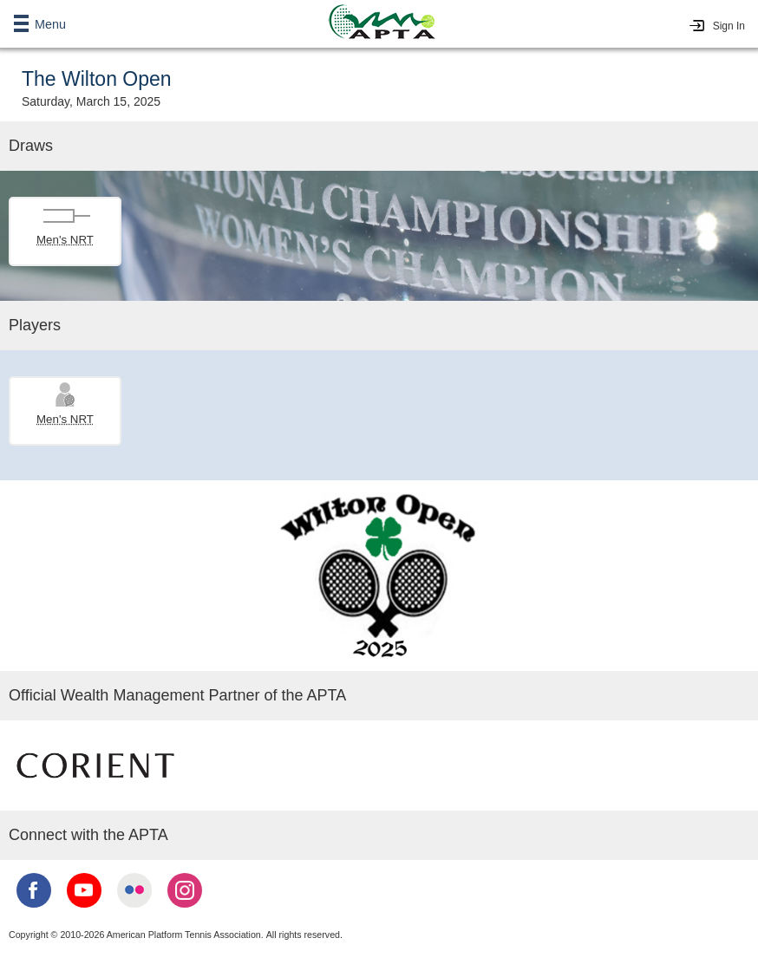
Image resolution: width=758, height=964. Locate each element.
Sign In (729, 26)
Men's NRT (65, 239)
